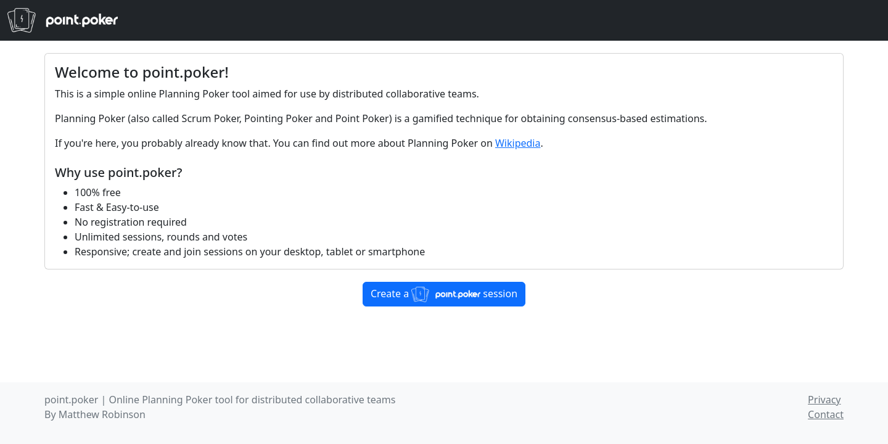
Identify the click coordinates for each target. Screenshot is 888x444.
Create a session (444, 294)
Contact (826, 414)
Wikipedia (518, 143)
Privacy (824, 399)
